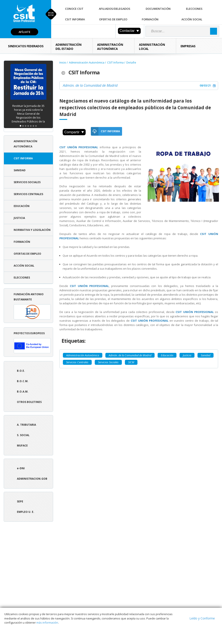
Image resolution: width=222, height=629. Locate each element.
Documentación (158, 9)
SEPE (20, 501)
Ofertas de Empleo (113, 19)
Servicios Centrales (28, 194)
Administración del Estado (69, 47)
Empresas (188, 46)
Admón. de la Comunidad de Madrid (90, 85)
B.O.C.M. (22, 381)
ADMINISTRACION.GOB (32, 479)
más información (47, 622)
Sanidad (20, 170)
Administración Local (152, 47)
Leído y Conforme (202, 618)
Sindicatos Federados (26, 46)
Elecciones (194, 9)
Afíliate (24, 32)
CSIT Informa (75, 19)
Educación (21, 206)
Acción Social (191, 19)
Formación (150, 19)
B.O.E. (21, 371)
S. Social (23, 435)
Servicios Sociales (27, 182)
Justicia (19, 218)
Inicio (62, 62)
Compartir (74, 132)
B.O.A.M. (22, 391)
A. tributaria (26, 425)
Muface (22, 445)
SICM (131, 362)
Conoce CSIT (74, 9)
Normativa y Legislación (32, 230)
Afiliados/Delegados (114, 9)
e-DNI (21, 468)
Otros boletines (29, 402)
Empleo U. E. (25, 512)
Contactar (129, 31)
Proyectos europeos (32, 342)
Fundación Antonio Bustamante (32, 305)
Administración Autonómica (110, 47)
